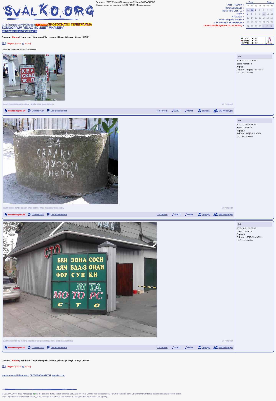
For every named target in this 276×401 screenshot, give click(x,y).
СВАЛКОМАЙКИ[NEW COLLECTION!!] (223, 25)
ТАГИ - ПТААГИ (234, 5)
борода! (206, 111)
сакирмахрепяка (45, 104)
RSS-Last (233, 11)
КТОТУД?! (237, 17)
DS (239, 56)
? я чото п (162, 111)
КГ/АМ (190, 111)
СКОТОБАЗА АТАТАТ (40, 375)
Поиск (61, 37)
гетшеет (229, 104)
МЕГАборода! (226, 111)
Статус (69, 37)
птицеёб (249, 136)
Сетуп (78, 37)
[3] (9, 25)
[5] (15, 25)
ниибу (33, 104)
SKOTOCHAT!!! (59, 24)
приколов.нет (9, 375)
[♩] (19, 25)
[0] (23, 43)
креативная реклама (38, 341)
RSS (225, 11)
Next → (270, 2)
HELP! (86, 37)
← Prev (249, 2)
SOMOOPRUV (12, 27)
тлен (42, 208)
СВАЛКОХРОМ (234, 22)
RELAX (28, 27)
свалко (17, 208)
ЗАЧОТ (177, 111)
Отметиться (38, 111)
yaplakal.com (58, 375)
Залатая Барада (233, 8)
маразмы (18, 104)
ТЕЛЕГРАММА (81, 24)
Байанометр (22, 375)
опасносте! (33, 208)
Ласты (15, 37)
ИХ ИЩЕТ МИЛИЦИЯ (49, 27)
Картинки (38, 37)
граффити (50, 208)
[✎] (22, 25)
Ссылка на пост (59, 111)
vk (223, 104)
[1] (3, 25)
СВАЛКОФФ (220, 22)
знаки (26, 104)
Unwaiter (249, 72)
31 (252, 10)
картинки (8, 104)
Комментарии (16, 111)
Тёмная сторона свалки (229, 19)
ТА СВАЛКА (41, 25)
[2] (6, 25)
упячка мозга (20, 341)
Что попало (50, 37)
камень (60, 208)
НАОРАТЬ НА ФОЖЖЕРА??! (19, 31)
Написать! (26, 37)
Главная (6, 37)
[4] (12, 25)
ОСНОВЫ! (29, 25)
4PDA (239, 13)
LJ (241, 11)
